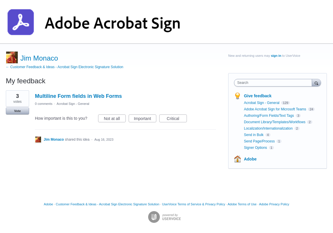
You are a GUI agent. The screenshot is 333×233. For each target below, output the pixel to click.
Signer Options (256, 148)
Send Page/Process (260, 141)
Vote (17, 111)
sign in (276, 55)
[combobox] (274, 83)
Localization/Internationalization (269, 128)
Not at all (115, 119)
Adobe (250, 159)
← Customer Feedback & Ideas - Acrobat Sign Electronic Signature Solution (64, 67)
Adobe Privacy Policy (274, 204)
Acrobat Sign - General (73, 103)
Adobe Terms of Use (242, 204)
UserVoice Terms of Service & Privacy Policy (193, 204)
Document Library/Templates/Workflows (275, 122)
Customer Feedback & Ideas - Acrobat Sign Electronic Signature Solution (108, 204)
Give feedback (258, 95)
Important (145, 119)
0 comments (43, 103)
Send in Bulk (254, 135)
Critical (177, 119)
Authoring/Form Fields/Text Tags (269, 116)
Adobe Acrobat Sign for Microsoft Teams (275, 109)
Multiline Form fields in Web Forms (78, 96)
